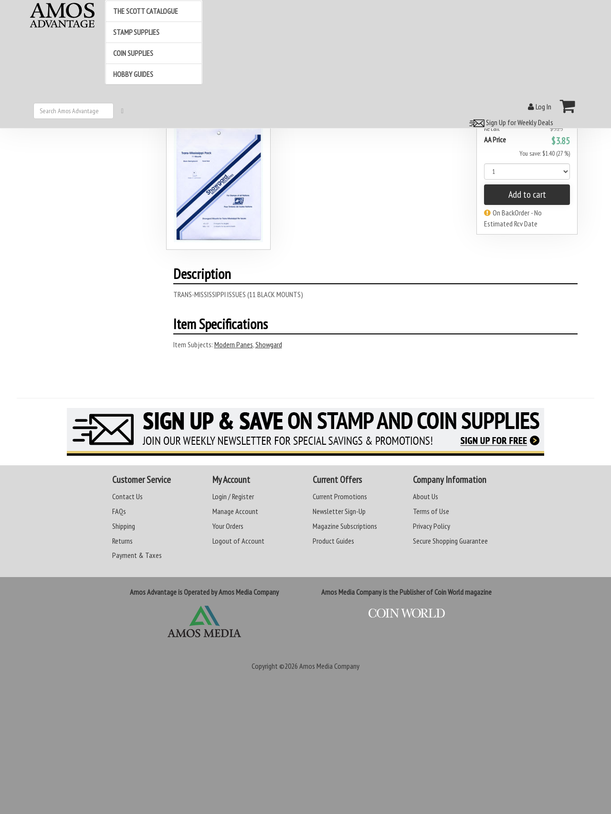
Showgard (268, 344)
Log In (539, 106)
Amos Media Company (329, 666)
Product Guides (333, 541)
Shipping (123, 526)
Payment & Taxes (137, 555)
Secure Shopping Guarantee (450, 541)
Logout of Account (238, 541)
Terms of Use (431, 511)
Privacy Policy (431, 526)
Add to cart (527, 194)
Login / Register (233, 496)
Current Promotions (340, 496)
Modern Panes (233, 344)
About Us (425, 496)
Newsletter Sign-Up (339, 511)
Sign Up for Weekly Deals (509, 122)
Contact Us (127, 496)
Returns (122, 541)
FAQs (119, 511)
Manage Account (235, 511)
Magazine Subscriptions (345, 526)
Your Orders (227, 526)
